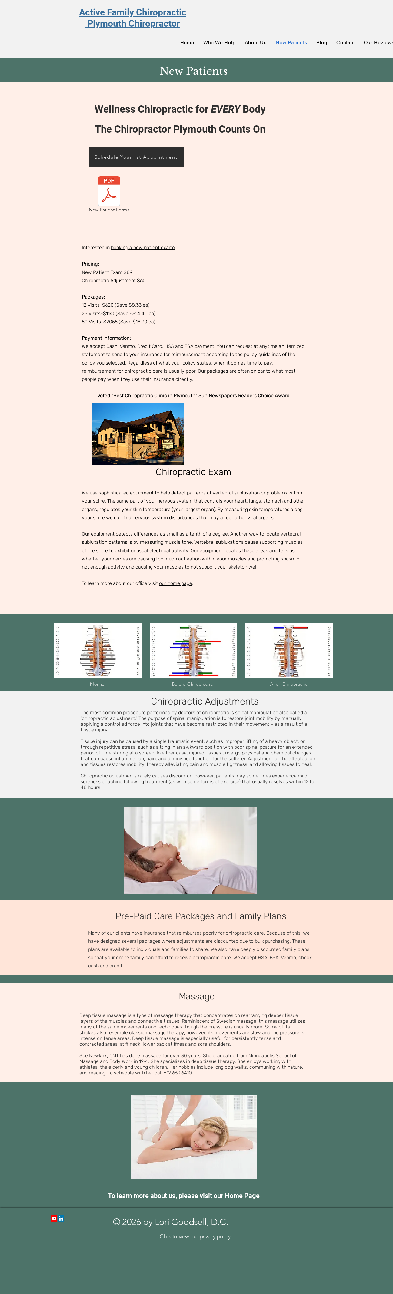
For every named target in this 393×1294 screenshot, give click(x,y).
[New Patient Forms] (109, 195)
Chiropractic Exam (193, 472)
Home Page (242, 1196)
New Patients (194, 71)
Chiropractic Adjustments (204, 701)
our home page (175, 583)
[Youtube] (54, 1218)
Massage (197, 996)
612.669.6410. (178, 1073)
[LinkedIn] (61, 1218)
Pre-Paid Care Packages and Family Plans (200, 916)
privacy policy (215, 1236)
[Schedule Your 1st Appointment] (136, 157)
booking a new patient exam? (143, 247)
